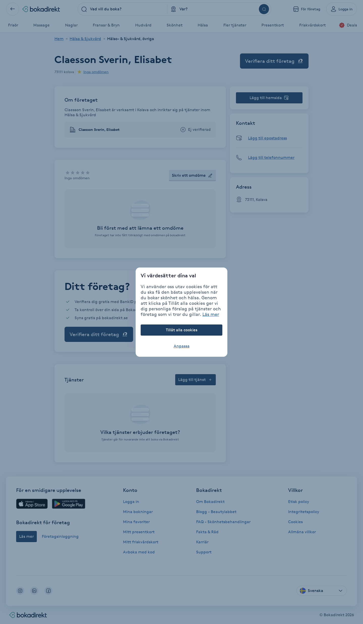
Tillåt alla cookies (181, 330)
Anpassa (182, 346)
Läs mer (210, 314)
